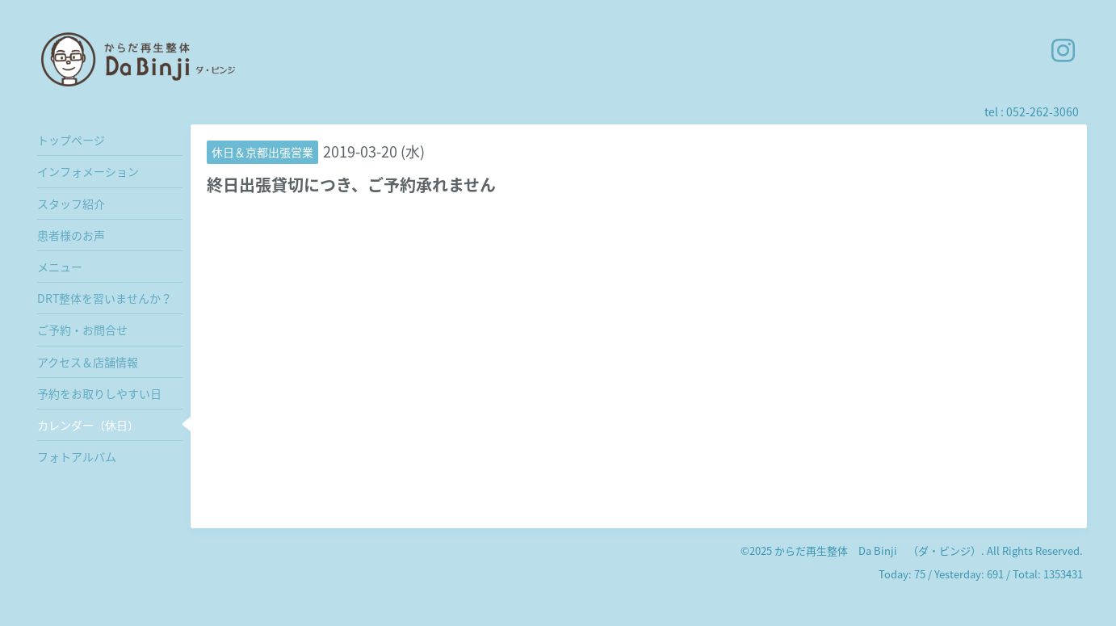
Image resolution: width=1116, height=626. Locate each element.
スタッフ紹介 (71, 203)
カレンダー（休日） (88, 425)
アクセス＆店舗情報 (87, 362)
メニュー (59, 266)
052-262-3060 (1042, 111)
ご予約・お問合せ (82, 329)
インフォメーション (88, 171)
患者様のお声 (71, 235)
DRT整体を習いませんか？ (104, 298)
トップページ (71, 140)
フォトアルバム (76, 456)
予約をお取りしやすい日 (99, 393)
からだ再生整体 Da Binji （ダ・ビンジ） (877, 550)
